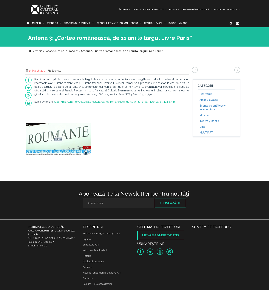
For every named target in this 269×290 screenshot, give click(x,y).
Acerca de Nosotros (153, 9)
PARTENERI (232, 9)
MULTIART (206, 132)
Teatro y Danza (209, 120)
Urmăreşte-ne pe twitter (160, 235)
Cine (202, 126)
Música (204, 115)
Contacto (219, 9)
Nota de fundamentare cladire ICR (101, 272)
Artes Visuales (209, 99)
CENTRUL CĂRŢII (153, 23)
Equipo (87, 239)
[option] (58, 140)
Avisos (183, 23)
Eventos (52, 23)
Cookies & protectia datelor (97, 284)
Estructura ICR (91, 244)
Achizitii (87, 267)
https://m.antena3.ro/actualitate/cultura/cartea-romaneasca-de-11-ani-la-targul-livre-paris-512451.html (114, 101)
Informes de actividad (95, 250)
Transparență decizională (195, 9)
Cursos (136, 9)
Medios (173, 9)
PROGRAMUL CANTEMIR (77, 23)
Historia (87, 255)
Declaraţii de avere (93, 261)
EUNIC (134, 23)
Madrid (36, 23)
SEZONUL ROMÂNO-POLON (112, 23)
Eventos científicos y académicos (213, 107)
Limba (123, 9)
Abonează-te (170, 203)
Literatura (206, 94)
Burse (172, 23)
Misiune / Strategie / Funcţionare (101, 233)
